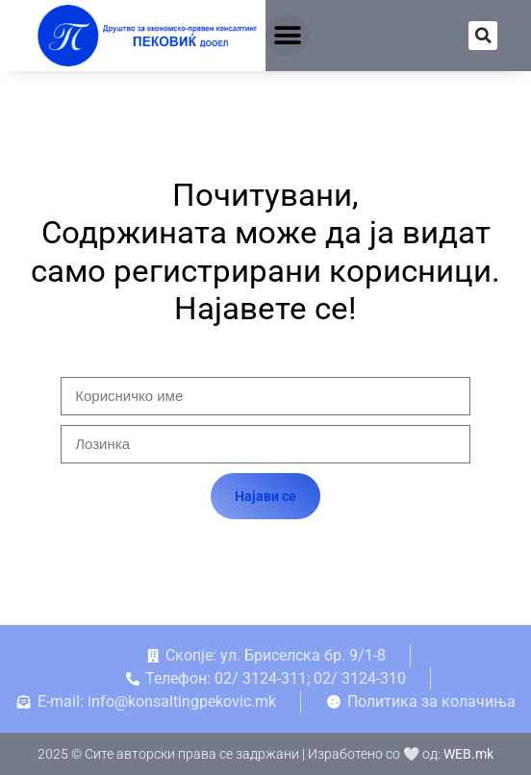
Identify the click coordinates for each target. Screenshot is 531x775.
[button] (287, 35)
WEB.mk (468, 754)
